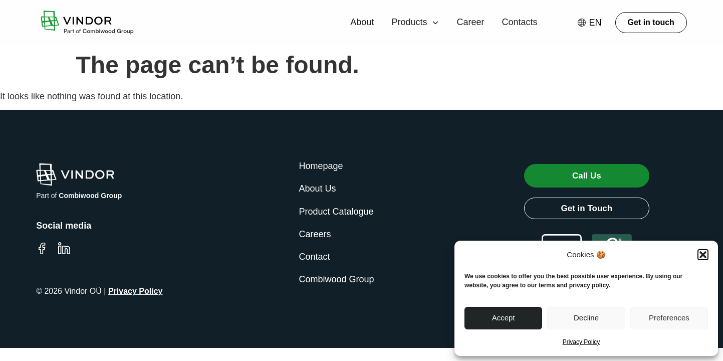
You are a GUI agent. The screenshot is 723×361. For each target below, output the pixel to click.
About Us (317, 189)
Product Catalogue (336, 212)
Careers (315, 234)
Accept (503, 317)
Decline (586, 317)
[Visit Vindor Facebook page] (42, 248)
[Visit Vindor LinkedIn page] (64, 248)
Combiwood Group (336, 279)
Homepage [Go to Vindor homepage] (321, 166)
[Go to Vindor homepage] (85, 22)
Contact (314, 257)
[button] (703, 255)
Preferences (669, 317)
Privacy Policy (581, 341)
